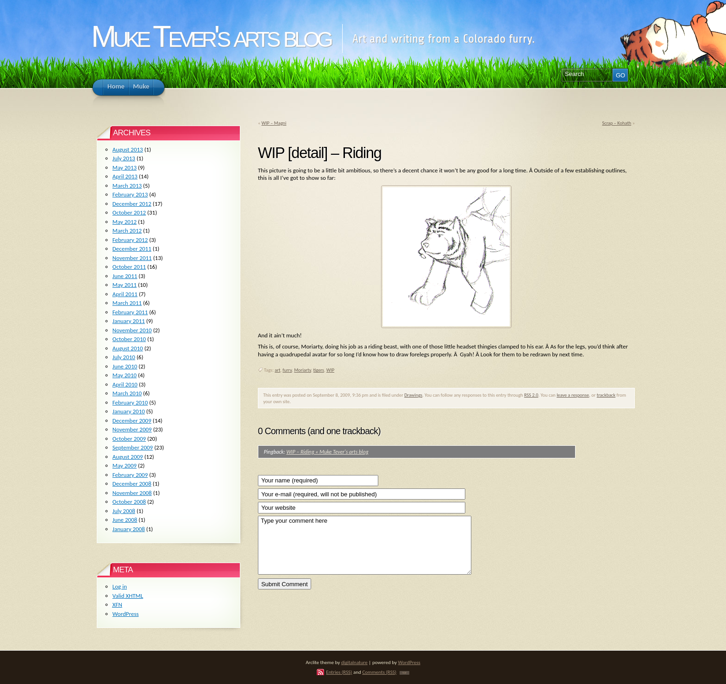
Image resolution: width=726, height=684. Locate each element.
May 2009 (125, 465)
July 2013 (124, 158)
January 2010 (129, 411)
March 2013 (127, 185)
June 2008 (125, 519)
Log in (120, 586)
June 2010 (125, 366)
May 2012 (125, 221)
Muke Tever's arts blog (210, 36)
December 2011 (132, 248)
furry (287, 370)
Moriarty (302, 370)
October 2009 (129, 438)
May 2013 (125, 167)
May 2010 (125, 375)
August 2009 (128, 456)
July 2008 (124, 510)
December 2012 (132, 203)
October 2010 (129, 339)
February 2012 (130, 239)
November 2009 (132, 429)
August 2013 (128, 149)
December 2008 (132, 483)
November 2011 (132, 257)
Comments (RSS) (379, 672)
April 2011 (125, 294)
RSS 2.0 (531, 395)
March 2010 (127, 393)
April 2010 (125, 384)
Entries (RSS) (339, 672)
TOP (404, 672)
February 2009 (130, 474)
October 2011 (129, 266)
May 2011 (125, 284)
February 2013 (130, 194)
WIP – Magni (274, 123)
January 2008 (129, 529)
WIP (330, 370)
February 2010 (130, 402)
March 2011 (127, 302)
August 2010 (128, 348)
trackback (606, 395)
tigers (318, 370)
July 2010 (124, 357)
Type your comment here (364, 545)
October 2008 (129, 501)
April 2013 (125, 176)
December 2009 (132, 420)
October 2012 (129, 212)
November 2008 (132, 492)
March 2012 (127, 230)
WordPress (126, 613)
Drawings (413, 395)
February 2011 (130, 312)
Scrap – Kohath (616, 123)
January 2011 (129, 320)
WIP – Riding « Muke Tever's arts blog (327, 452)
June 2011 (125, 275)
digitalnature (354, 662)
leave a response (573, 395)
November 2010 (132, 330)
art (277, 370)
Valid (128, 595)
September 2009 (133, 447)
